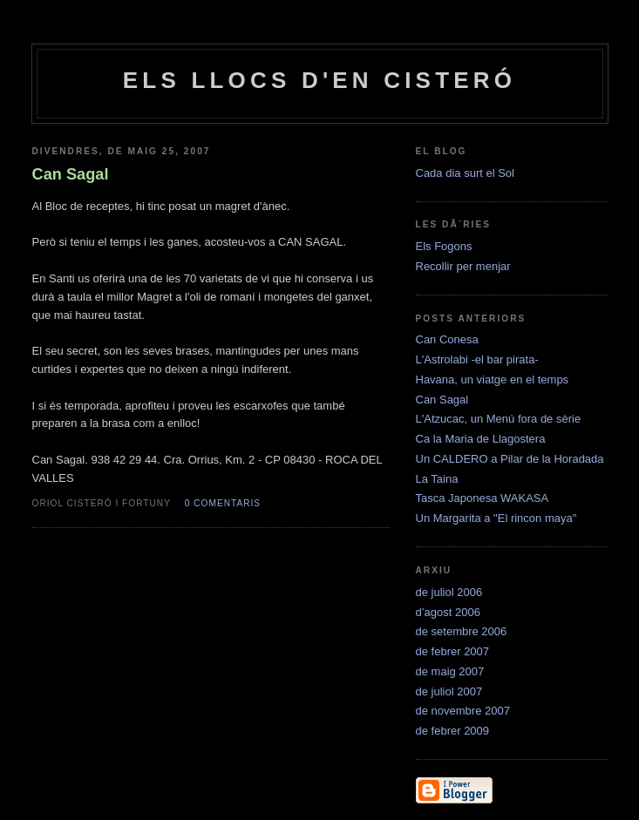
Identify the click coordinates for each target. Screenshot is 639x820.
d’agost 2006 (448, 612)
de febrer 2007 (453, 651)
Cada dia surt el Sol (465, 173)
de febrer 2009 (453, 730)
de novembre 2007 (463, 710)
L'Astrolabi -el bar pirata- (477, 359)
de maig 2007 (450, 671)
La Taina (437, 478)
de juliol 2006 (449, 592)
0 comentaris (223, 503)
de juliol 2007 (449, 691)
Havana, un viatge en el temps (492, 379)
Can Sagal (442, 399)
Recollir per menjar (463, 266)
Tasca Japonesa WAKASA (482, 498)
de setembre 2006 (461, 631)
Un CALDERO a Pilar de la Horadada (510, 458)
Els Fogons (444, 246)
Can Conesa (447, 339)
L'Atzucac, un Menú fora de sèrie (498, 418)
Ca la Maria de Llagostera (481, 438)
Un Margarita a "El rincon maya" (496, 518)
